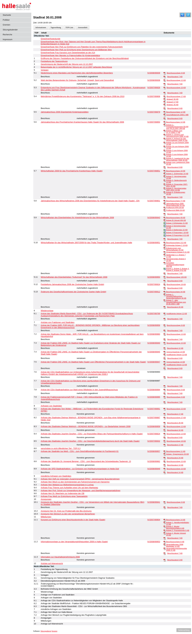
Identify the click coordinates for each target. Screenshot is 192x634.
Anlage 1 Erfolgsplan (177, 223)
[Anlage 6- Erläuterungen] (164, 192)
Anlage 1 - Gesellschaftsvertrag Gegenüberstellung (176, 296)
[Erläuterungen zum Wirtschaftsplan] (164, 248)
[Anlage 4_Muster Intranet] (164, 533)
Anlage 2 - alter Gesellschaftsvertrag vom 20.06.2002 (176, 302)
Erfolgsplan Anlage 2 (176, 245)
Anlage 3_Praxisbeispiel (177, 530)
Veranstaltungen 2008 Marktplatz (174, 545)
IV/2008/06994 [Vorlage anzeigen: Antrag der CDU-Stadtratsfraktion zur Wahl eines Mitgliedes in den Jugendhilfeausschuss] (153, 389)
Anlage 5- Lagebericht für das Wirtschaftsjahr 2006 (177, 159)
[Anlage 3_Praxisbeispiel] (164, 530)
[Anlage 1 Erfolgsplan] (164, 223)
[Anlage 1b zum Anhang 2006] (164, 147)
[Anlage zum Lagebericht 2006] (164, 162)
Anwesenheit (82, 27)
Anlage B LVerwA (176, 220)
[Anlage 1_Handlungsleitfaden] (164, 523)
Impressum (7, 39)
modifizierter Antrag (177, 313)
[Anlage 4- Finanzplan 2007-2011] (164, 184)
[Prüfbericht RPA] (164, 208)
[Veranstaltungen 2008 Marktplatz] (164, 544)
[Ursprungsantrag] (164, 352)
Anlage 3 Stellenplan (176, 230)
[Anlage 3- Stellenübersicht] (164, 180)
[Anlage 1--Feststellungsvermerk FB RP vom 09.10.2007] (164, 125)
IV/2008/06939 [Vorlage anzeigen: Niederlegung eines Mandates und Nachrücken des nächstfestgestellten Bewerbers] (153, 73)
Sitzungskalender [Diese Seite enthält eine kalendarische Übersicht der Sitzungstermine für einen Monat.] (10, 30)
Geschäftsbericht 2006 (177, 115)
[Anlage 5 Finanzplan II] (164, 235)
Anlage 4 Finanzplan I (177, 232)
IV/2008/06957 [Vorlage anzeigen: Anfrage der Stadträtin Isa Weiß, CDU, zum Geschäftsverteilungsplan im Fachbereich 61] (153, 451)
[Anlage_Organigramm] (164, 454)
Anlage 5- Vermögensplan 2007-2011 (176, 189)
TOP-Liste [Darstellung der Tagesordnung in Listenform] (69, 27)
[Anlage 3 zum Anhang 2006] (164, 154)
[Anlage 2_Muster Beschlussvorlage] (164, 526)
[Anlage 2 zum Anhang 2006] (164, 151)
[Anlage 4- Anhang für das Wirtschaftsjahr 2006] (164, 139)
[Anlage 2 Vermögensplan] (164, 226)
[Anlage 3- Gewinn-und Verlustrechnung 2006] (164, 135)
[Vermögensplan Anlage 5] (164, 259)
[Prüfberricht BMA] (164, 210)
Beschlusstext (174, 77)
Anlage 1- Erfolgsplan (177, 174)
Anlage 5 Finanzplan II (177, 235)
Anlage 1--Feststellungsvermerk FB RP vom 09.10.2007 (177, 126)
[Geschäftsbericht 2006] (164, 115)
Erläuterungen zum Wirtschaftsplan (174, 249)
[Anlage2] (164, 99)
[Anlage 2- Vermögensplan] (164, 176)
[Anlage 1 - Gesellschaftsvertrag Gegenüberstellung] (164, 295)
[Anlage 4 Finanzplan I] (164, 233)
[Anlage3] (164, 102)
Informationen (41, 27)
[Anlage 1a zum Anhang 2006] (164, 143)
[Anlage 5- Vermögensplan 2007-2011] (164, 188)
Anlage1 (172, 105)
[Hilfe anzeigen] (188, 15)
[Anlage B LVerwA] (164, 220)
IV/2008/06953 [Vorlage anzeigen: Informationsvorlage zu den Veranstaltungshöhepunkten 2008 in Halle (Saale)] (153, 541)
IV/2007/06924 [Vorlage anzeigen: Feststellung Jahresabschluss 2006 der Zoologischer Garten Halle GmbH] (153, 284)
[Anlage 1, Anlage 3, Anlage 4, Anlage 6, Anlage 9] (164, 269)
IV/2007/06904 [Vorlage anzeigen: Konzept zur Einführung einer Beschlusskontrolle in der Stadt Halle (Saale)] (153, 519)
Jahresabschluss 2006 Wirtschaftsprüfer (175, 204)
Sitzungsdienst (46, 631)
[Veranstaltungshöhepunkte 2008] (164, 548)
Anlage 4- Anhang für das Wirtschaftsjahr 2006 (176, 139)
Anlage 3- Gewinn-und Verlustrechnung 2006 (177, 135)
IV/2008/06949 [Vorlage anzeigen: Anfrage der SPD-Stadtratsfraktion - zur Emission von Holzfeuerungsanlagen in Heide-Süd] (153, 469)
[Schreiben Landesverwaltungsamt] (164, 263)
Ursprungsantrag (176, 352)
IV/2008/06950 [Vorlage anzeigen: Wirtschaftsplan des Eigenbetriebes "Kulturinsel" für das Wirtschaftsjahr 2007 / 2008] (153, 277)
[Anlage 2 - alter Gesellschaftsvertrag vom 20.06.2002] (164, 300)
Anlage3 (172, 102)
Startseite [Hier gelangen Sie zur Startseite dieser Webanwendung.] (7, 15)
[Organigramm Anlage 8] (164, 252)
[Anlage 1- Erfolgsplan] (164, 174)
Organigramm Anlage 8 (177, 252)
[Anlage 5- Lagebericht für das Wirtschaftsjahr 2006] (164, 158)
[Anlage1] (164, 105)
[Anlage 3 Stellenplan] (164, 230)
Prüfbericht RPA (175, 207)
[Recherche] (182, 15)
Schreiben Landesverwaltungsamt (175, 264)
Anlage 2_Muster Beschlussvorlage (175, 527)
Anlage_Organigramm (177, 454)
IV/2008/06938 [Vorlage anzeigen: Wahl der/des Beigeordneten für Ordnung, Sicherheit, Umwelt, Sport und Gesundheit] (153, 80)
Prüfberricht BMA (175, 210)
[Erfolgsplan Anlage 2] (164, 245)
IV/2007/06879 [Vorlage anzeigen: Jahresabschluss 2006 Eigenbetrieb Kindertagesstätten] (153, 112)
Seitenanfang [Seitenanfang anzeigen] (183, 630)
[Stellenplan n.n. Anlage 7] (164, 255)
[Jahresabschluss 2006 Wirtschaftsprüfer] (164, 204)
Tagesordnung (56, 27)
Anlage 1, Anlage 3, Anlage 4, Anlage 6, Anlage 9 (177, 269)
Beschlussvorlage (176, 73)
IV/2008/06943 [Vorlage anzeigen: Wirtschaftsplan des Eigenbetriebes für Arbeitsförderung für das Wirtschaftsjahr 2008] (153, 217)
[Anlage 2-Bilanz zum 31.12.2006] (164, 131)
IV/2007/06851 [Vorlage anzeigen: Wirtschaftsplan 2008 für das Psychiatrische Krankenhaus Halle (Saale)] (153, 171)
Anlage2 (172, 99)
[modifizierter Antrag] (164, 314)
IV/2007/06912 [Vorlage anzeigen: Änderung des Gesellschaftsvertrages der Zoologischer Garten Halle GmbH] (153, 292)
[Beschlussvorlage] (164, 73)
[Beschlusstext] (164, 77)
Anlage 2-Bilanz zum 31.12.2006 (174, 131)
